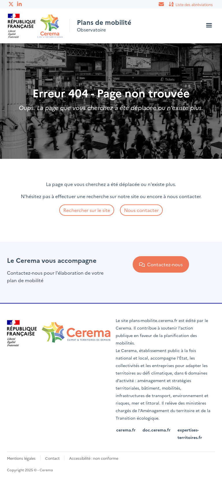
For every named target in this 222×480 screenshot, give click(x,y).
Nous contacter (141, 210)
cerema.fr (126, 430)
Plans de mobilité (104, 22)
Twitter (11, 4)
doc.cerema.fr (157, 430)
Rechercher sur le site (86, 210)
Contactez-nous (161, 264)
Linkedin (20, 4)
